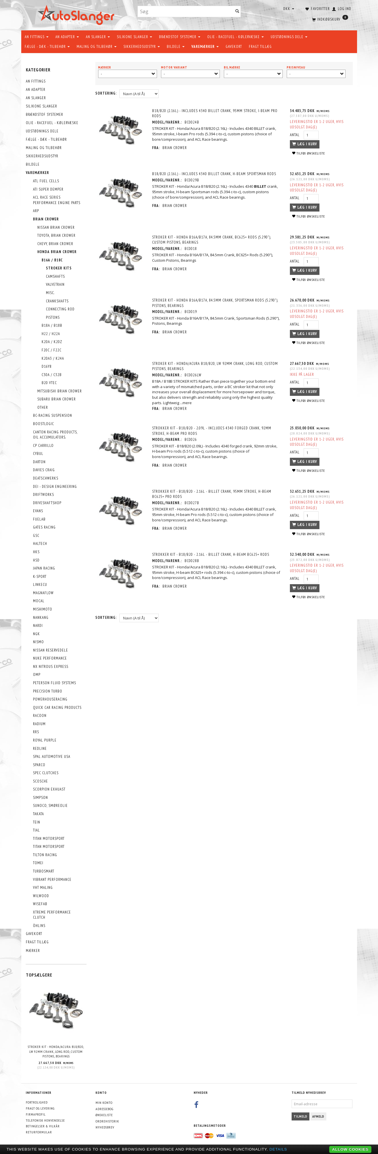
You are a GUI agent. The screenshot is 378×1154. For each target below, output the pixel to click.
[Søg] (237, 11)
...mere (186, 402)
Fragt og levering (40, 1108)
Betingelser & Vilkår (43, 1126)
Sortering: (106, 93)
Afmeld (318, 1116)
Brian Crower (175, 147)
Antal (295, 134)
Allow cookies (350, 1149)
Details (278, 1149)
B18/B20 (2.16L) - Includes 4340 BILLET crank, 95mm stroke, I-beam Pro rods (215, 113)
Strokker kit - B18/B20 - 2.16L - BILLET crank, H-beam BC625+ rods (211, 554)
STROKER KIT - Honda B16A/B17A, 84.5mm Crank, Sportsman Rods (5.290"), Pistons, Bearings (215, 303)
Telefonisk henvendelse (45, 1120)
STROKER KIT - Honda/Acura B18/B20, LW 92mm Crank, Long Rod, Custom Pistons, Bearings (56, 1051)
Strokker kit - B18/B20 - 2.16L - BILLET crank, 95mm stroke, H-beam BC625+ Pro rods (212, 494)
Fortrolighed (37, 1102)
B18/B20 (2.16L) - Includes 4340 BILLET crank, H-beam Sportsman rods (214, 173)
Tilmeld (300, 1116)
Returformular (39, 1132)
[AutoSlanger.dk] (77, 14)
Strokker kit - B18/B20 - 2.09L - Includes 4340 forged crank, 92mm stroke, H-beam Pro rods (212, 431)
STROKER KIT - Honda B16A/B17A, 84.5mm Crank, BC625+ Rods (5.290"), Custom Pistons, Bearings (211, 240)
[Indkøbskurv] (329, 18)
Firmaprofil (36, 1114)
